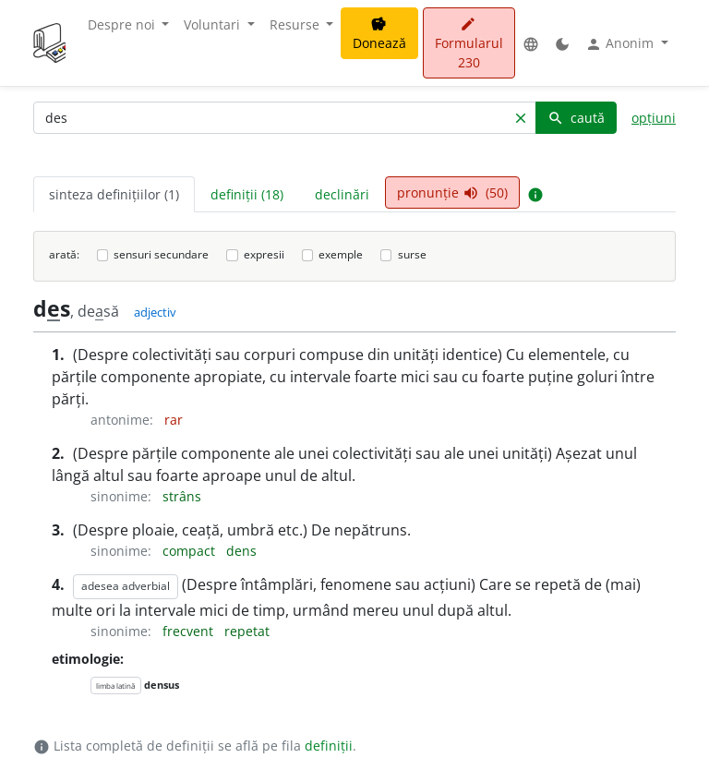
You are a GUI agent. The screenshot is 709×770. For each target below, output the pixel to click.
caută (576, 117)
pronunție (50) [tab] (452, 192)
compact (190, 550)
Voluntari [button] (214, 24)
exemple (340, 254)
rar (173, 419)
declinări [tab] (342, 194)
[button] (531, 43)
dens (241, 550)
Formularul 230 (469, 44)
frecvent (189, 631)
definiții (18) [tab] (246, 194)
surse (412, 254)
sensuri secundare (161, 254)
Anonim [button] (621, 43)
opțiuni (653, 117)
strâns (181, 496)
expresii (264, 254)
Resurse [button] (296, 24)
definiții (329, 745)
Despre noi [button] (123, 24)
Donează (379, 34)
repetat (247, 631)
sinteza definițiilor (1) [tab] (114, 194)
